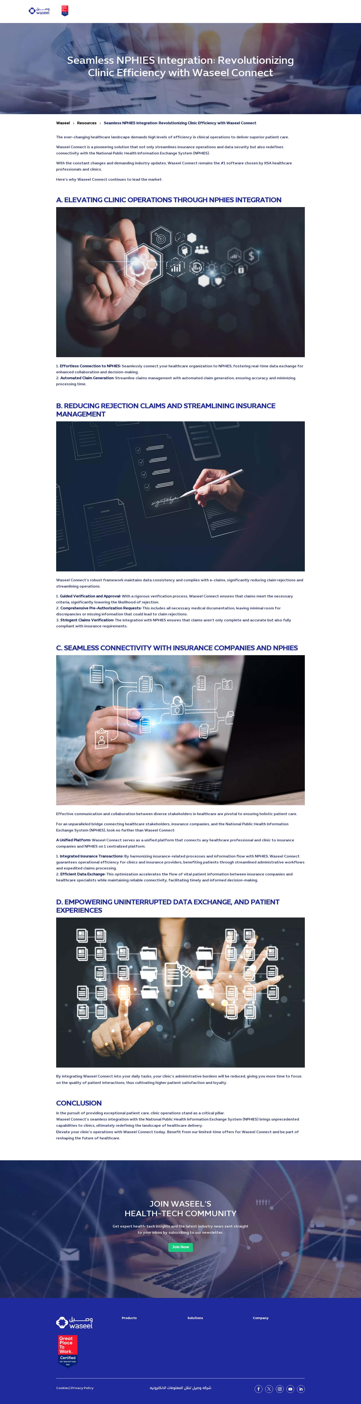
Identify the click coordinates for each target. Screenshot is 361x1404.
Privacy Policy (82, 1388)
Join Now (180, 1247)
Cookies (62, 1388)
